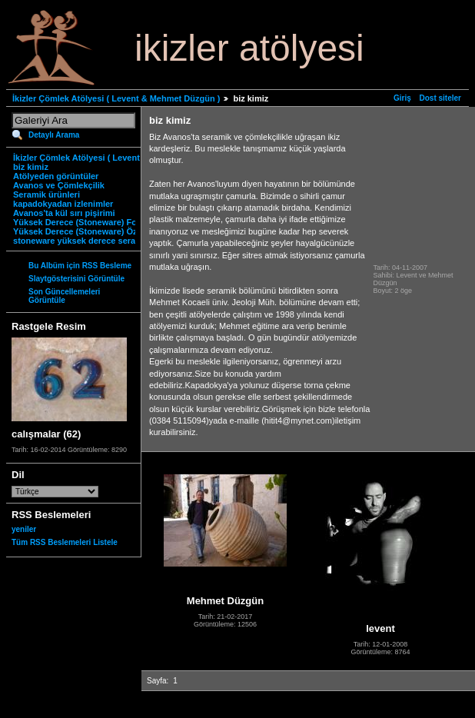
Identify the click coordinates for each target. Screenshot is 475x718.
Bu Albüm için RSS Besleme (79, 265)
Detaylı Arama (53, 135)
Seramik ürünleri (46, 194)
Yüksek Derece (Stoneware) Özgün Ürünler (99, 231)
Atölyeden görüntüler (55, 176)
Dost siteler (440, 98)
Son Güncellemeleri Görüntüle (64, 296)
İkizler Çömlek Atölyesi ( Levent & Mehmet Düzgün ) (116, 98)
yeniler (24, 529)
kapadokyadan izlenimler (63, 203)
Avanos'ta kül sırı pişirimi (64, 213)
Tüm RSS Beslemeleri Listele (65, 542)
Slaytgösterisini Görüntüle (76, 278)
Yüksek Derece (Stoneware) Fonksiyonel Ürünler (110, 222)
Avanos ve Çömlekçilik (59, 185)
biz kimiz (30, 166)
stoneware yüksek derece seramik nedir (93, 240)
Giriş (402, 98)
